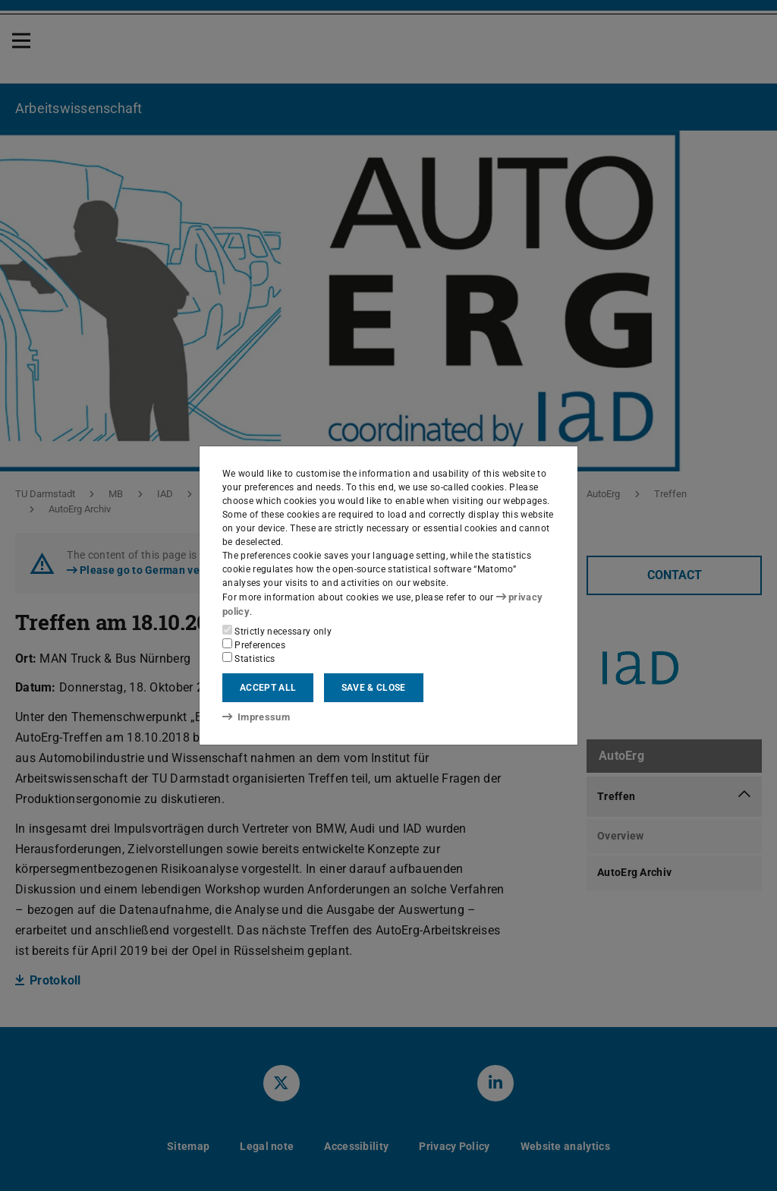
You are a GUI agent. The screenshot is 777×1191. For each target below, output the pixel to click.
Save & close (373, 687)
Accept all (268, 687)
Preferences (253, 644)
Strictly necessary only (277, 630)
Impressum (253, 716)
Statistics (248, 657)
